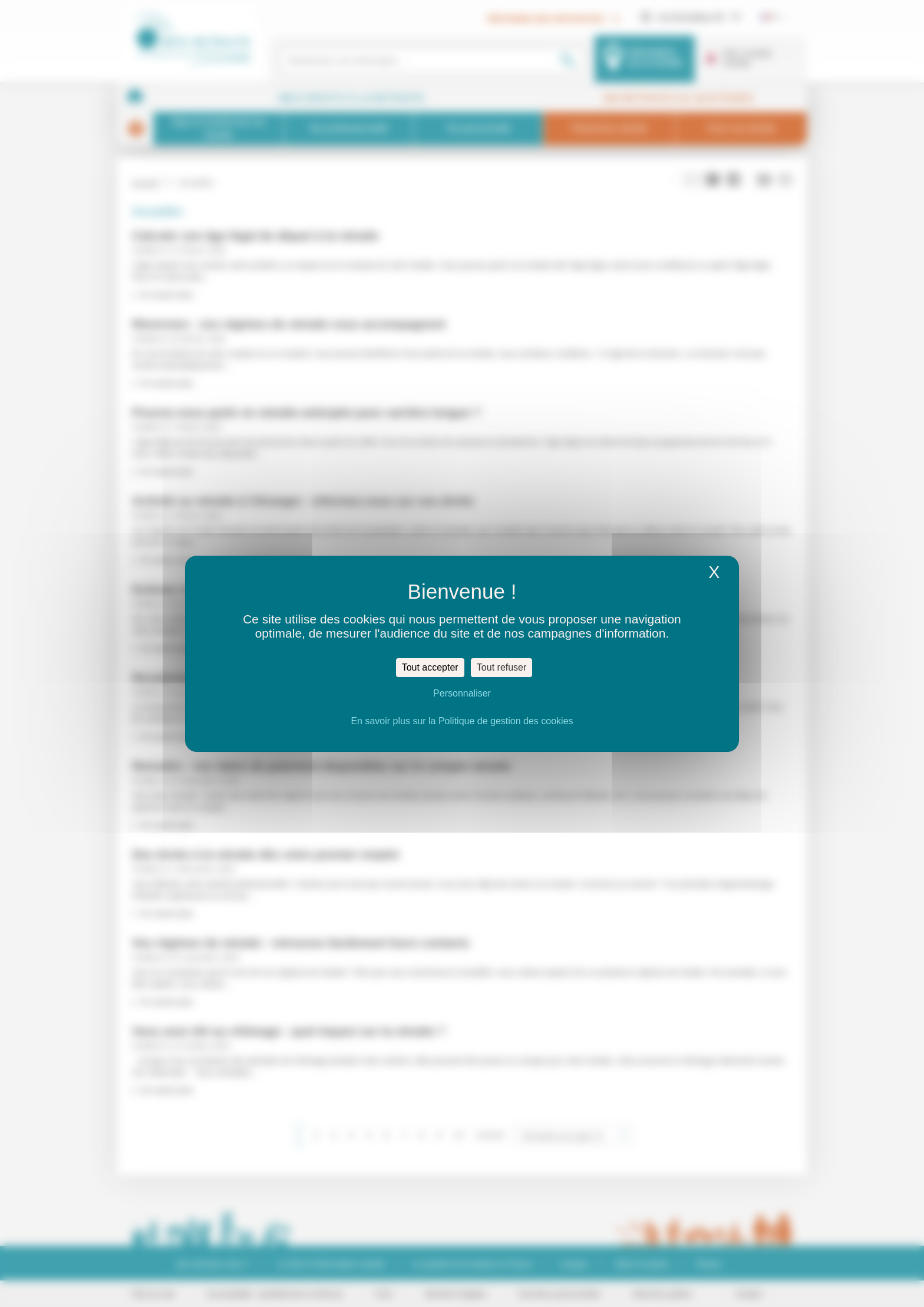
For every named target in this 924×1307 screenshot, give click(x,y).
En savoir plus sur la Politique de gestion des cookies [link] (462, 721)
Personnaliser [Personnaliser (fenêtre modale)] (462, 693)
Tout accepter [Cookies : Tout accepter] (430, 667)
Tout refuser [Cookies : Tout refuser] (501, 667)
